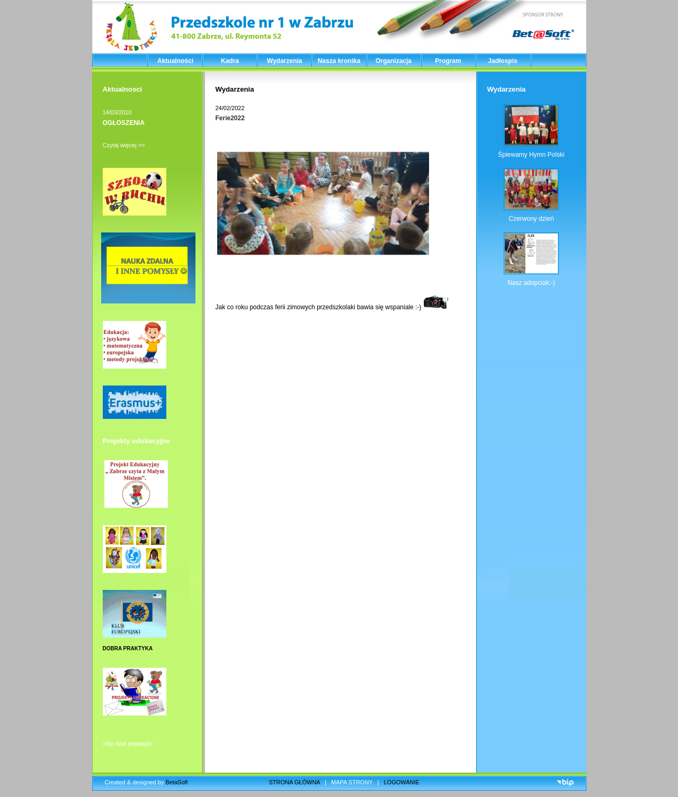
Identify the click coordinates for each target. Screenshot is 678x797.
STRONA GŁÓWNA (294, 782)
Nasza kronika (339, 61)
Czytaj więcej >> (124, 145)
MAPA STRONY (351, 782)
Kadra (230, 61)
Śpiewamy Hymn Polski (531, 154)
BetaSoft (176, 782)
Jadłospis (502, 61)
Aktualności (175, 61)
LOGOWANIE (402, 782)
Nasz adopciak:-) (531, 282)
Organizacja (394, 61)
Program (448, 61)
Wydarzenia (284, 61)
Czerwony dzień (531, 218)
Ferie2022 (230, 118)
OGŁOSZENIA (124, 123)
